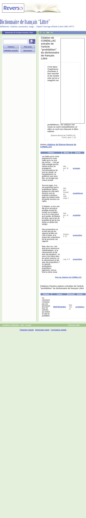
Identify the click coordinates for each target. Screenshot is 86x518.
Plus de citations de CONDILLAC (68, 277)
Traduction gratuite (27, 330)
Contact (28, 325)
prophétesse (78, 193)
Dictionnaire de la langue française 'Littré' (19, 32)
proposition (77, 235)
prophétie (77, 215)
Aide (22, 325)
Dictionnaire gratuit (42, 330)
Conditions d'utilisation (10, 325)
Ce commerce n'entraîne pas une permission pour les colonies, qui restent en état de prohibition (46, 307)
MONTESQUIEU (59, 307)
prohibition (79, 307)
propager (76, 168)
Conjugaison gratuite (58, 330)
